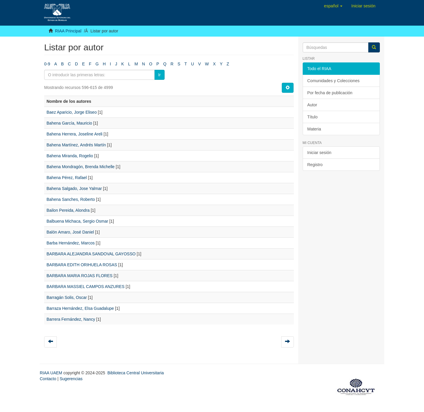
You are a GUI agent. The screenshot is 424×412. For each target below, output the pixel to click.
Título (312, 117)
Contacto (48, 378)
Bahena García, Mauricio (69, 123)
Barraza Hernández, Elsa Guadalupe (80, 308)
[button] (333, 6)
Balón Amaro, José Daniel (70, 232)
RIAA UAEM (51, 372)
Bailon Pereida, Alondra (68, 210)
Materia (314, 129)
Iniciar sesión (319, 152)
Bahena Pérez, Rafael (67, 177)
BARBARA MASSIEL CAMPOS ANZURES (86, 286)
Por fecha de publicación (329, 92)
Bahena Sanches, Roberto (71, 199)
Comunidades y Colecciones (333, 80)
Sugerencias (70, 378)
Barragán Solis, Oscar (67, 297)
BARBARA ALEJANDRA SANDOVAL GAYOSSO (91, 253)
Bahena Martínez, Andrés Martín (76, 145)
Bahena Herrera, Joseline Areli (74, 134)
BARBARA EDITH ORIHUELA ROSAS (82, 264)
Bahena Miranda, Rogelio (70, 155)
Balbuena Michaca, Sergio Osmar (77, 221)
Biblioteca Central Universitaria (135, 372)
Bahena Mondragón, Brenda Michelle (81, 166)
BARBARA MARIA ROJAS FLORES (79, 275)
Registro (315, 164)
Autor (312, 104)
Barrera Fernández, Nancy (71, 319)
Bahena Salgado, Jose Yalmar (74, 188)
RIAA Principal (68, 31)
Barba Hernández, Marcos (71, 243)
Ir (159, 74)
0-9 (47, 64)
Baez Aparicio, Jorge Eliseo (72, 112)
